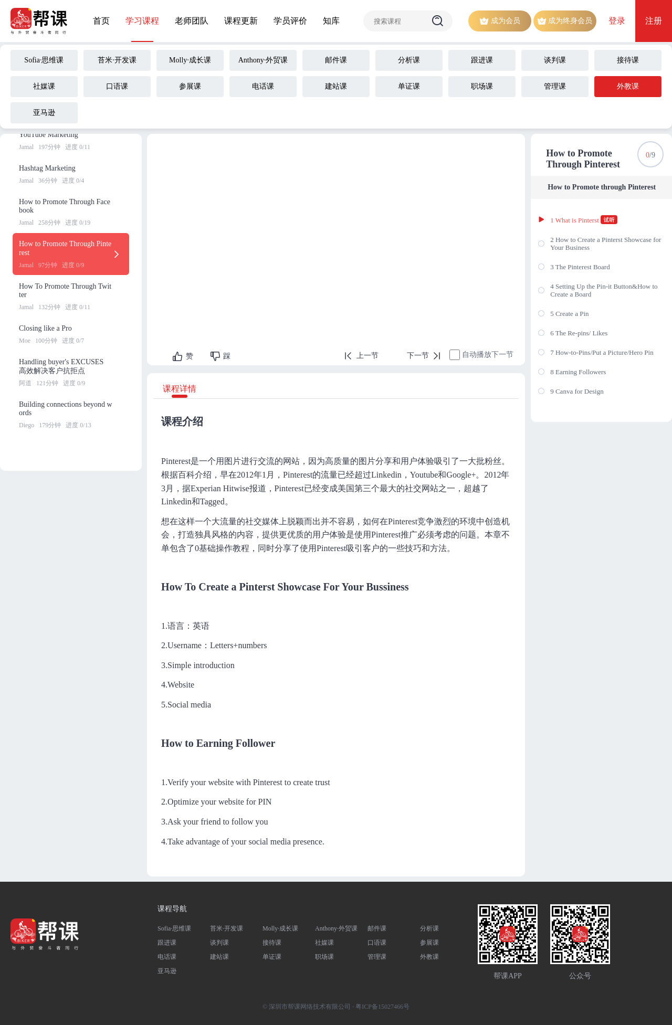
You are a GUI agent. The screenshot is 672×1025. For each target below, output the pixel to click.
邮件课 (377, 928)
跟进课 (167, 942)
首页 (101, 20)
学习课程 (142, 20)
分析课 (429, 928)
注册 (653, 20)
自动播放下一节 (487, 354)
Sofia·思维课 (174, 928)
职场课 (324, 956)
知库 (331, 20)
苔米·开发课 (226, 928)
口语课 (377, 942)
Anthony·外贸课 (336, 928)
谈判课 (219, 942)
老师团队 (191, 20)
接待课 (271, 942)
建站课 (219, 956)
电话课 (167, 956)
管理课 (377, 956)
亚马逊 (167, 971)
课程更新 (241, 20)
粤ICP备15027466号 (382, 1006)
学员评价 (290, 20)
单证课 (271, 956)
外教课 (429, 956)
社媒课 (324, 942)
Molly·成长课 (280, 928)
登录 (616, 20)
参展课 (429, 942)
